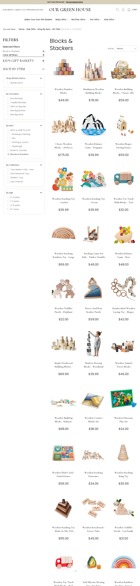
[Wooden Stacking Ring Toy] (123, 454)
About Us (20, 11)
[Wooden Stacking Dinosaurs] (93, 454)
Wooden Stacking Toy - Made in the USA (63, 529)
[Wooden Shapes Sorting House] (123, 126)
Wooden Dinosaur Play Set (123, 419)
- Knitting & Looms (17, 142)
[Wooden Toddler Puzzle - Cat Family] (123, 509)
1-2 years (13, 201)
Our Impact (8, 11)
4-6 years (13, 205)
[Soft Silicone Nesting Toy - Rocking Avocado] (93, 564)
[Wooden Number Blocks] (63, 71)
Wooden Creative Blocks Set (94, 419)
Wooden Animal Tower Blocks (123, 364)
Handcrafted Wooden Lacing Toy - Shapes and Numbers (123, 312)
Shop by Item (14, 69)
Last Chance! (15, 181)
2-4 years (13, 197)
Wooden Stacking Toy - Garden (63, 200)
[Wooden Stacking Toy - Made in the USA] (63, 509)
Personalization (34, 11)
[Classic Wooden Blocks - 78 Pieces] (63, 126)
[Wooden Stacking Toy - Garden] (63, 180)
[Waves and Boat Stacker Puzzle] (93, 290)
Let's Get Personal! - (65, 2)
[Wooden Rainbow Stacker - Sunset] (123, 564)
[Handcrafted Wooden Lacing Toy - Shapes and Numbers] (123, 290)
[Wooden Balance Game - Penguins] (93, 126)
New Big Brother (16, 110)
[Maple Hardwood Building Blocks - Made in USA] (63, 345)
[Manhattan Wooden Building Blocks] (93, 71)
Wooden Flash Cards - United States (63, 474)
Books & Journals (17, 150)
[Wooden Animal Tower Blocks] (123, 345)
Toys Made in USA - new (20, 169)
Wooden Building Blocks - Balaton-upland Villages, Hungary (64, 423)
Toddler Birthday (16, 102)
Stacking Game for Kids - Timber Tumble (93, 255)
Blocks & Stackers (11, 51)
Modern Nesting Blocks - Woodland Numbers (93, 366)
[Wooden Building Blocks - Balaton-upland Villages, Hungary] (63, 400)
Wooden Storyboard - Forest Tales (93, 529)
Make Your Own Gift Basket (38, 20)
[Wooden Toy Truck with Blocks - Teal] (123, 180)
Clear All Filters (10, 54)
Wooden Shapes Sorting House (123, 145)
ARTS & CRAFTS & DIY (19, 130)
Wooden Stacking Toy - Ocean (93, 200)
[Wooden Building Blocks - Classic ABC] (123, 71)
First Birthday (15, 98)
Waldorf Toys (15, 177)
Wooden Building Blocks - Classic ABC (123, 91)
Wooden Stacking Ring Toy (123, 474)
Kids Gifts (110, 20)
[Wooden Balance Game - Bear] (123, 235)
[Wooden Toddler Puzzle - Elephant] (63, 290)
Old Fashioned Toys (18, 173)
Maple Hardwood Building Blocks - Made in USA (63, 366)
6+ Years (13, 209)
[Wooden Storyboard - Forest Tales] (93, 509)
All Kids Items (15, 82)
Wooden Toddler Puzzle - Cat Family (123, 529)
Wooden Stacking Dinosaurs (93, 474)
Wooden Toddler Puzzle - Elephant (63, 310)
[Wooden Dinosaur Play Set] (123, 400)
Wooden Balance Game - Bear (123, 255)
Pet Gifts (95, 20)
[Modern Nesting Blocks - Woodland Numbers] (93, 345)
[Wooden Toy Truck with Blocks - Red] (63, 564)
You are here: (9, 29)
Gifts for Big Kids (16, 106)
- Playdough (14, 146)
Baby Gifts (62, 20)
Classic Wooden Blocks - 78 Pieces (63, 145)
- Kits (11, 138)
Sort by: (111, 48)
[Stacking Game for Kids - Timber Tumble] (93, 235)
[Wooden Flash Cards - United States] (63, 454)
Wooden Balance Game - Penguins (93, 145)
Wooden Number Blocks (63, 91)
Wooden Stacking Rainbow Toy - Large (63, 255)
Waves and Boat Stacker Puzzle (93, 310)
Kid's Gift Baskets (18, 61)
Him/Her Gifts (79, 20)
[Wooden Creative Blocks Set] (93, 400)
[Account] (123, 10)
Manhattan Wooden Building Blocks (93, 91)
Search (117, 11)
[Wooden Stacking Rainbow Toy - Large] (63, 235)
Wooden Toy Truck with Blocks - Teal (124, 200)
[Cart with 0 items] (134, 11)
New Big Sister (15, 114)
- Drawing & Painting (18, 134)
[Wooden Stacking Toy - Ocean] (93, 180)
